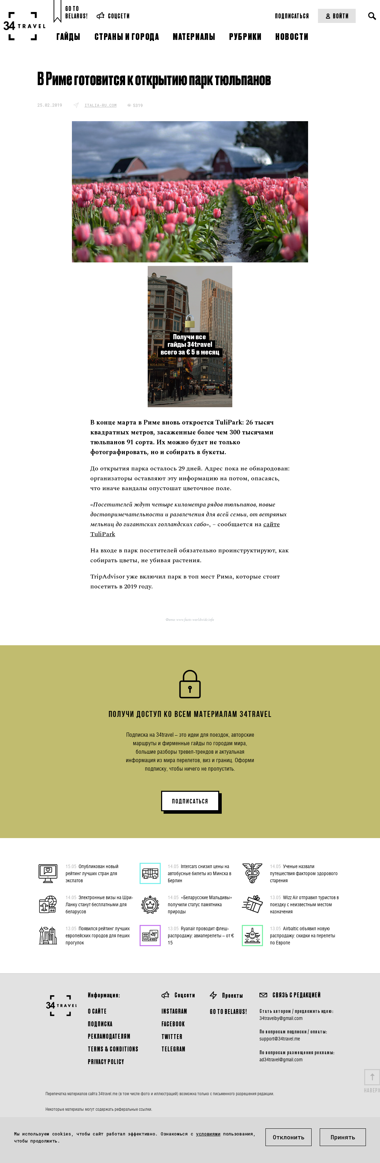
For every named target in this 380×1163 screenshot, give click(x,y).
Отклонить (289, 1137)
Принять (343, 1137)
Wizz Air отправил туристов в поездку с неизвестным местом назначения (304, 904)
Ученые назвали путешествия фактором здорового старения (304, 873)
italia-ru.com (101, 105)
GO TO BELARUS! (228, 1011)
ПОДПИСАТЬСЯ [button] (190, 801)
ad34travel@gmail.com (280, 1059)
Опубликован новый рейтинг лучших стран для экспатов (92, 873)
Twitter (172, 1036)
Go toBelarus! (76, 12)
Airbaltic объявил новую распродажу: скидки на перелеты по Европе (302, 935)
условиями (208, 1134)
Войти (337, 16)
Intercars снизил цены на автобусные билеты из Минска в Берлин (199, 873)
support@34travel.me (279, 1039)
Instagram (174, 1011)
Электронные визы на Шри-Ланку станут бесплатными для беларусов (99, 904)
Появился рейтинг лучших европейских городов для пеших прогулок (98, 935)
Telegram (173, 1049)
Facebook (173, 1024)
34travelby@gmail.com (280, 1018)
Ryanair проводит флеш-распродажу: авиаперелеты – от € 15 (201, 935)
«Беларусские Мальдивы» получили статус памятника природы (200, 904)
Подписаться (292, 16)
